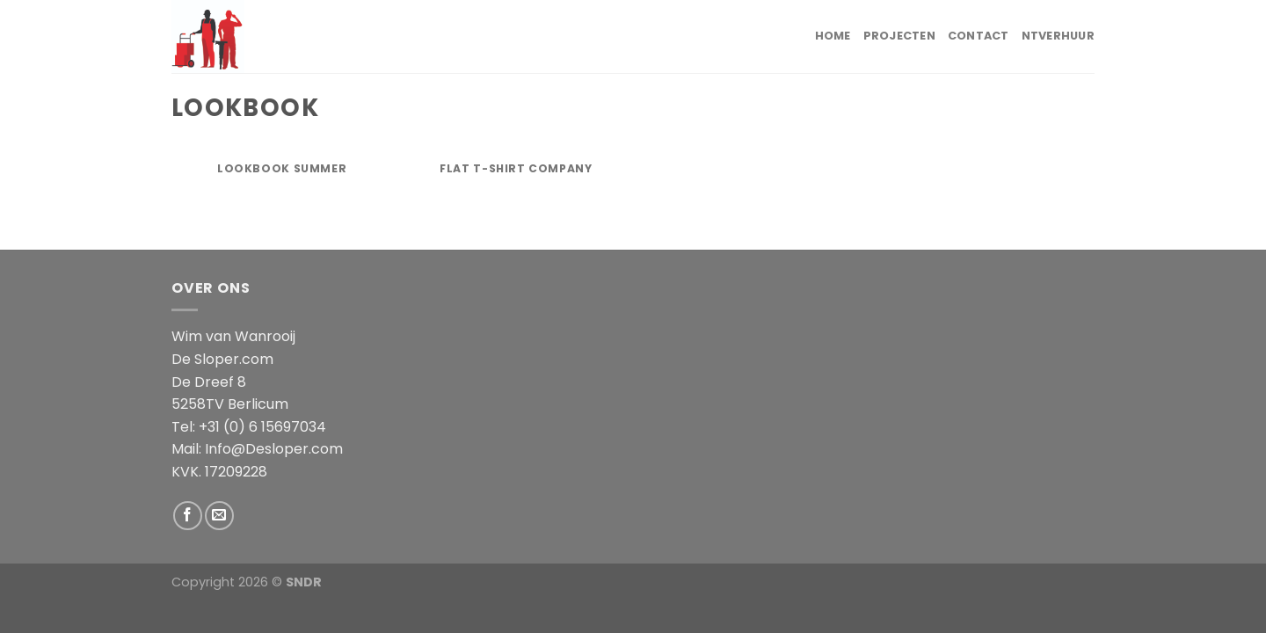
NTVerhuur (1058, 35)
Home (833, 35)
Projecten (899, 35)
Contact (978, 35)
